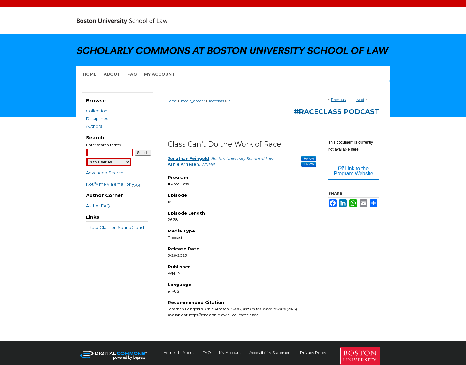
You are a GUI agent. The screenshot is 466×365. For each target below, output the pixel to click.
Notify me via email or (113, 183)
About (189, 352)
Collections (97, 110)
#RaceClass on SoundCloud (115, 227)
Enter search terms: (104, 144)
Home (172, 101)
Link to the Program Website (353, 171)
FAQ (207, 352)
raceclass (216, 101)
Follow (309, 158)
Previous (338, 99)
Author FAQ (98, 205)
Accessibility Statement (271, 352)
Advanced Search (104, 172)
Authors (94, 126)
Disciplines (97, 118)
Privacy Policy (313, 352)
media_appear (193, 101)
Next (360, 99)
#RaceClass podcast (336, 112)
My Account (230, 352)
